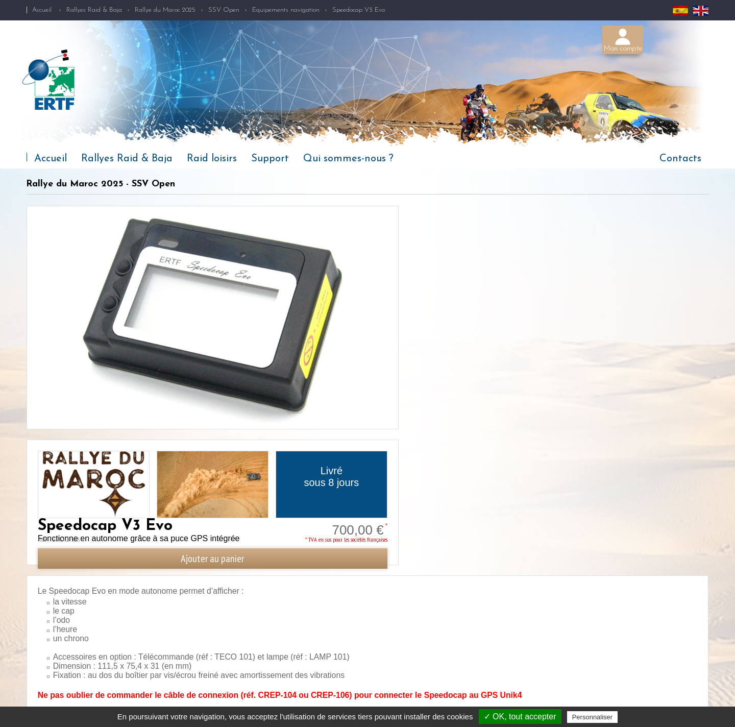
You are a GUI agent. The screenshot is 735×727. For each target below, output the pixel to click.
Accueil (42, 10)
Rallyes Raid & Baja (94, 10)
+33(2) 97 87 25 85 (597, 685)
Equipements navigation (286, 10)
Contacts (680, 159)
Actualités (38, 702)
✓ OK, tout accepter (520, 716)
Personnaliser (592, 717)
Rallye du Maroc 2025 (165, 10)
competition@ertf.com (610, 699)
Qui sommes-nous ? (348, 159)
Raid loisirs (212, 159)
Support (270, 159)
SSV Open (223, 10)
